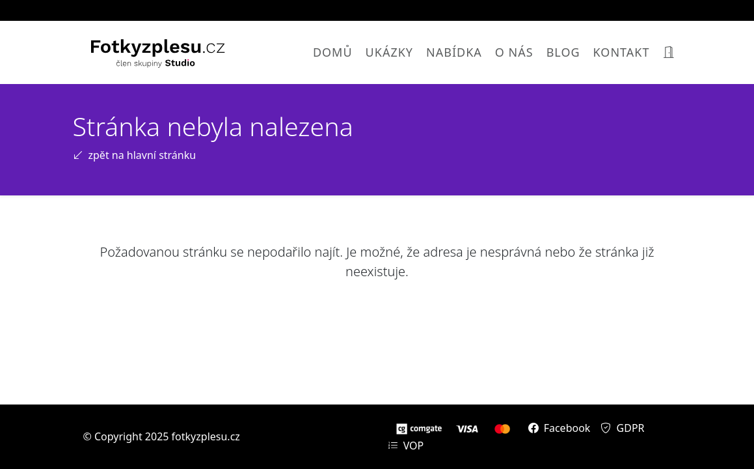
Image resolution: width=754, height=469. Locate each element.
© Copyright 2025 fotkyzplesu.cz (161, 436)
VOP (406, 445)
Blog (563, 52)
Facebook (559, 428)
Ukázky (389, 52)
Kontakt (621, 52)
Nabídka (454, 52)
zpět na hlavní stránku (134, 155)
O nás (514, 52)
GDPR (622, 428)
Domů (333, 52)
